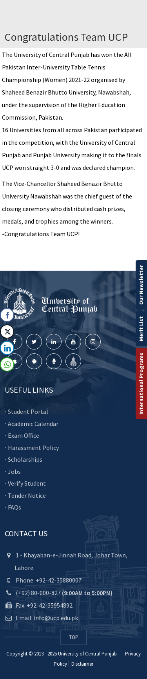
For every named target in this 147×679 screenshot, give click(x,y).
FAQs (14, 507)
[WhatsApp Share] (7, 364)
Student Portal (28, 411)
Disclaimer (81, 664)
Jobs (14, 471)
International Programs (141, 384)
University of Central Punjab (87, 653)
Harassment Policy (33, 447)
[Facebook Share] (7, 315)
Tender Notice (27, 495)
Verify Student (27, 483)
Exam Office (23, 435)
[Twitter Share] (7, 331)
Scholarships (25, 459)
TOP (73, 637)
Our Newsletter (141, 285)
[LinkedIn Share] (7, 348)
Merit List (141, 328)
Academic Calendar (33, 423)
